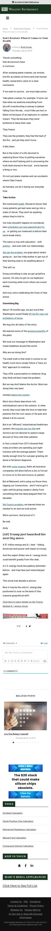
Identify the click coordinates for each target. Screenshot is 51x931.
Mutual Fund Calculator (14, 837)
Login (44, 643)
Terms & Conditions (17, 905)
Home (5, 28)
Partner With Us (33, 910)
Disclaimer (35, 901)
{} (35, 661)
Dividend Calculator (13, 813)
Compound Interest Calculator (18, 846)
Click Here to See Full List (20, 885)
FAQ (26, 901)
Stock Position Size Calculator (18, 821)
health (21, 204)
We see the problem (13, 252)
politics (6, 246)
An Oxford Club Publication (27, 2)
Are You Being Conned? (16, 734)
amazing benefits (36, 331)
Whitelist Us (16, 910)
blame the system (20, 395)
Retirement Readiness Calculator (19, 829)
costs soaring (19, 466)
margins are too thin (25, 428)
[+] (37, 661)
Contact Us (16, 901)
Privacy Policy (37, 905)
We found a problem (13, 504)
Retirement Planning (22, 28)
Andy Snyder (26, 47)
